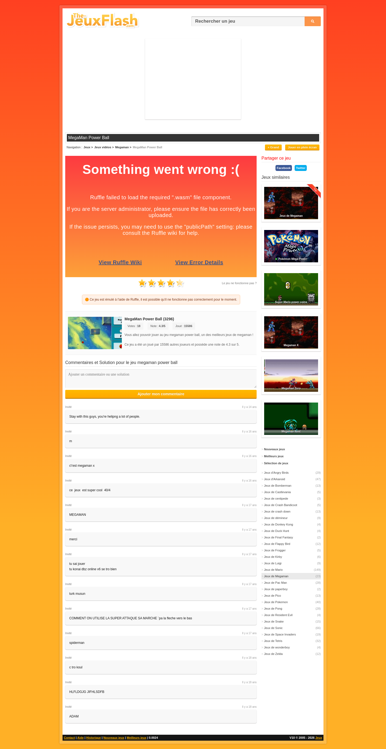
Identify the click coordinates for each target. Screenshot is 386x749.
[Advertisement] (193, 79)
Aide (80, 737)
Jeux (318, 737)
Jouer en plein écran (302, 147)
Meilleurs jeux (136, 737)
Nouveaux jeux (113, 737)
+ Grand (273, 147)
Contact (69, 737)
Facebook (284, 168)
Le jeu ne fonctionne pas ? (239, 283)
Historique (93, 737)
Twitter (300, 168)
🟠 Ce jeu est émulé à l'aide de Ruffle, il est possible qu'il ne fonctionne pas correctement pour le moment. (161, 299)
